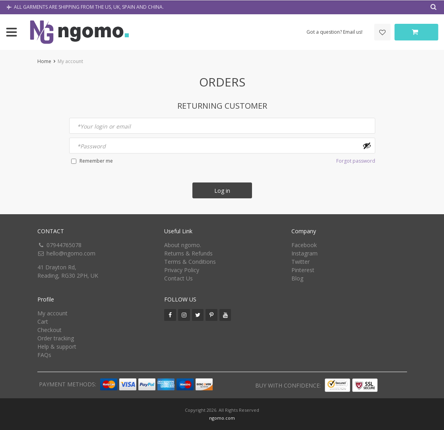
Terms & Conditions (190, 261)
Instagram (304, 253)
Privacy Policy (181, 270)
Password (91, 146)
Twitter (300, 261)
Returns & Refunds (188, 253)
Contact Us (178, 278)
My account (52, 313)
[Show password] (367, 145)
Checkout (49, 330)
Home (44, 61)
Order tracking (55, 338)
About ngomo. (182, 245)
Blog (297, 278)
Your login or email (104, 126)
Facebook (304, 245)
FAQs (44, 355)
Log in (222, 190)
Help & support (56, 346)
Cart (42, 321)
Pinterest (302, 270)
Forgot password (355, 160)
